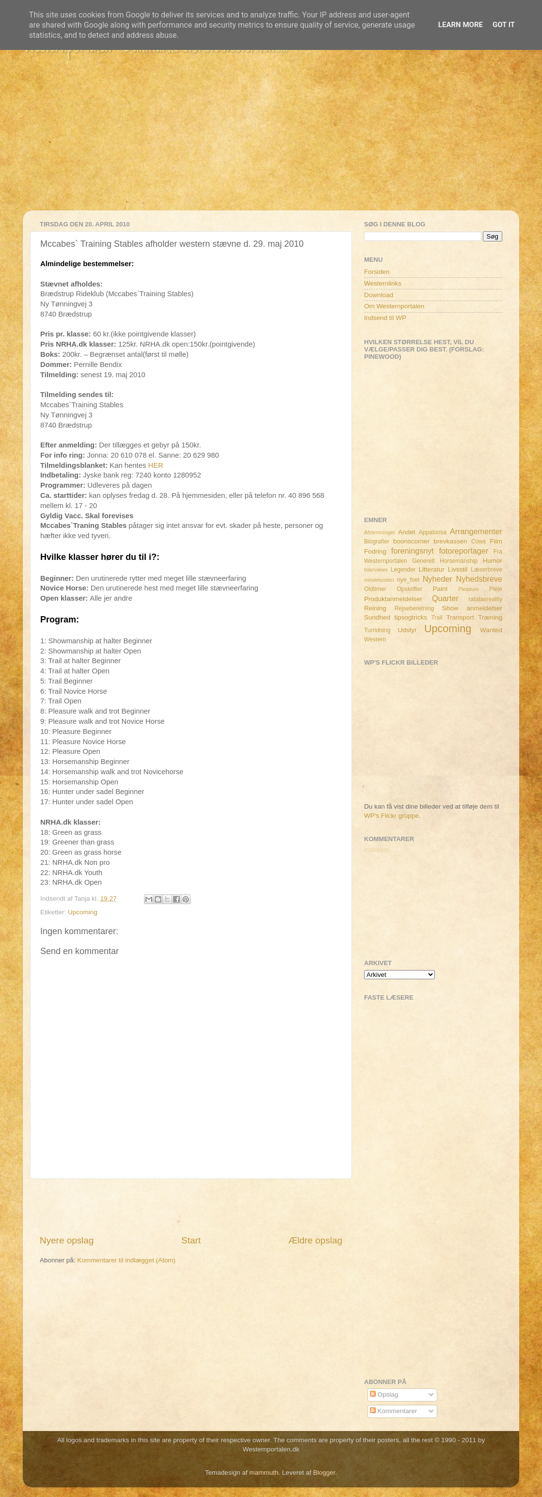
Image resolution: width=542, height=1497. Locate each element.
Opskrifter (409, 589)
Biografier (376, 541)
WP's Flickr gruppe (391, 815)
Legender (403, 569)
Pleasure (468, 589)
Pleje (495, 589)
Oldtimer (375, 589)
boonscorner (411, 541)
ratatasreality (485, 599)
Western (375, 639)
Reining (375, 608)
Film (496, 541)
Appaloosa (432, 532)
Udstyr (407, 630)
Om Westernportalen (394, 306)
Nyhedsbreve (479, 578)
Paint (440, 588)
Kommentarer (393, 1411)
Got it (504, 24)
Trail (436, 617)
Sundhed (377, 617)
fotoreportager (463, 550)
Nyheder (437, 578)
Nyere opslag (67, 1240)
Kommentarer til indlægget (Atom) (126, 1260)
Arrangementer (476, 531)
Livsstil (458, 569)
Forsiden (377, 271)
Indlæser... (379, 849)
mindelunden (379, 580)
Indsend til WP (385, 317)
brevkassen (450, 541)
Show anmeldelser (472, 608)
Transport (460, 617)
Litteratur (432, 569)
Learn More (460, 24)
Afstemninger (379, 532)
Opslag (384, 1394)
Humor (493, 560)
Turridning (377, 630)
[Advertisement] (271, 142)
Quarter (445, 598)
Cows (478, 541)
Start (191, 1240)
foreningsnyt (412, 550)
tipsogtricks (410, 617)
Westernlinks (382, 283)
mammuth (263, 1472)
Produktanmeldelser (393, 599)
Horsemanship (459, 560)
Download (378, 295)
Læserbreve (486, 569)
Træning (490, 617)
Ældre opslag (315, 1240)
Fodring (375, 551)
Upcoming (82, 912)
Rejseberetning (414, 608)
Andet (406, 532)
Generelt (423, 560)
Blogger (324, 1472)
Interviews (376, 570)
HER (155, 465)
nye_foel (408, 579)
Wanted (491, 630)
